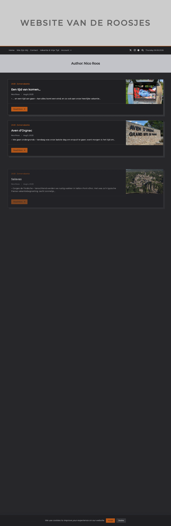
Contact (34, 50)
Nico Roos (15, 94)
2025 (13, 84)
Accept (110, 522)
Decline (121, 522)
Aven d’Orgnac (21, 154)
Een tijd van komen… (25, 89)
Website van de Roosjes (85, 23)
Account (66, 50)
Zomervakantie (23, 84)
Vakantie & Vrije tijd (49, 50)
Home (11, 50)
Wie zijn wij (22, 50)
